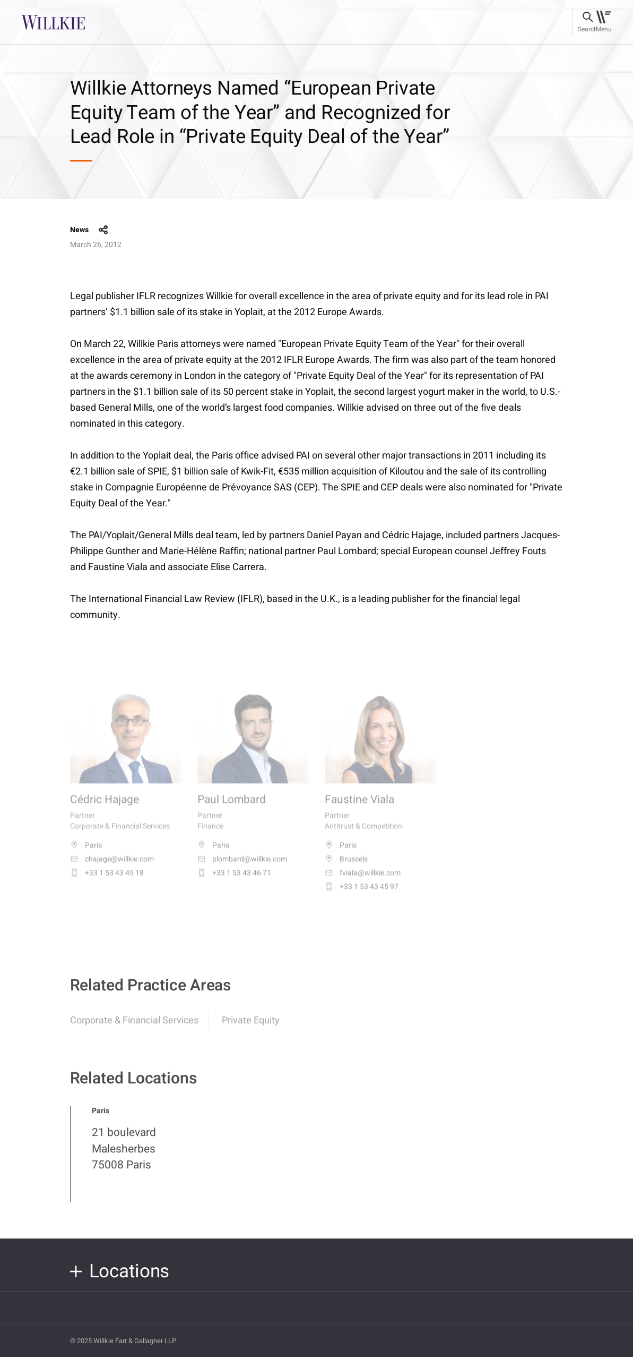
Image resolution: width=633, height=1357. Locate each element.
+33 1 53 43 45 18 (107, 882)
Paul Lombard (231, 809)
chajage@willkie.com (112, 868)
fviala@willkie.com (363, 882)
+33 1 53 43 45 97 (361, 895)
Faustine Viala (359, 809)
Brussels (346, 868)
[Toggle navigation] (603, 22)
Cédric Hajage (104, 809)
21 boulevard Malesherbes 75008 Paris (124, 1156)
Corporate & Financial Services (134, 1028)
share (103, 230)
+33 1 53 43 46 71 (234, 882)
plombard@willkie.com (242, 868)
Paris (86, 854)
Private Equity (251, 1028)
